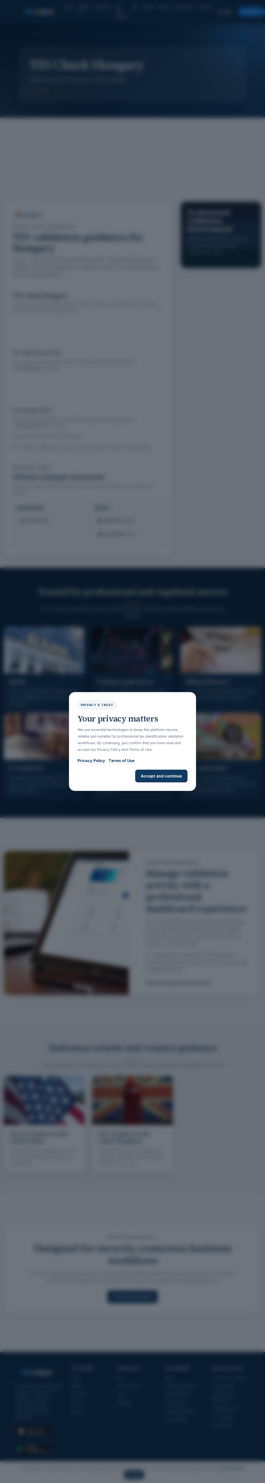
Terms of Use (121, 760)
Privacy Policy (91, 760)
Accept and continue (161, 776)
